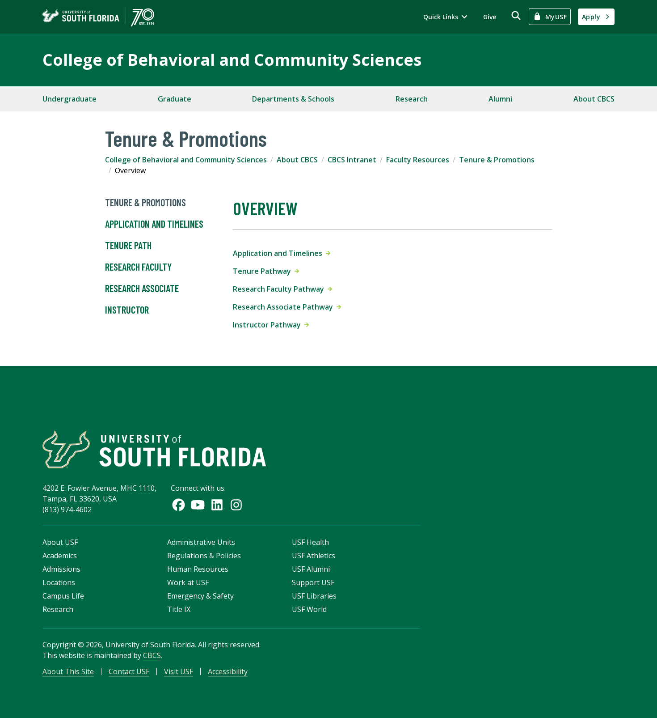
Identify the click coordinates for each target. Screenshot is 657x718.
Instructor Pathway (271, 325)
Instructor (127, 310)
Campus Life (63, 596)
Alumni (500, 99)
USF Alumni (311, 569)
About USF (60, 542)
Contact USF (129, 671)
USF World (309, 609)
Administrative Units (201, 542)
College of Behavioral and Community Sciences (231, 60)
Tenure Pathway (266, 271)
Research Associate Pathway (287, 307)
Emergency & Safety (200, 596)
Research (412, 99)
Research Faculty (138, 267)
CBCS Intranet (352, 160)
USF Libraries (314, 596)
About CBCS (594, 99)
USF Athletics (313, 556)
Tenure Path (128, 245)
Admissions (61, 569)
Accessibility (228, 671)
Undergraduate (69, 99)
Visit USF (178, 671)
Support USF (313, 582)
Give (489, 17)
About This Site (68, 671)
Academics (59, 556)
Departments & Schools (293, 99)
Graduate (174, 99)
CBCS (152, 655)
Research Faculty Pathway (282, 289)
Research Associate (142, 288)
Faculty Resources (417, 160)
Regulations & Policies (204, 556)
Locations (58, 582)
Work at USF (188, 582)
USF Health (310, 542)
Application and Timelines (154, 224)
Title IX (178, 609)
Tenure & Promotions (497, 160)
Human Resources (197, 569)
